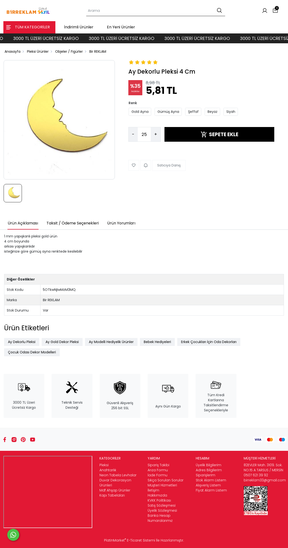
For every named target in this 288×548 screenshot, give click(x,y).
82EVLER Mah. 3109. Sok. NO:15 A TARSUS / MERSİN (263, 467)
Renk (133, 103)
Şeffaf (193, 111)
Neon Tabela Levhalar (118, 475)
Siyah (230, 111)
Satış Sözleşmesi (162, 505)
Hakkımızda (157, 495)
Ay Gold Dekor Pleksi (62, 341)
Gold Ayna (140, 111)
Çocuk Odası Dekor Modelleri (32, 352)
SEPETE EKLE (219, 134)
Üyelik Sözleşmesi (162, 510)
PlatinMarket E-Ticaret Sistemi (129, 540)
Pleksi (104, 465)
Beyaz (212, 111)
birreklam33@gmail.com (265, 480)
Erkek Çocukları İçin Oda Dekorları (208, 341)
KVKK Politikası (159, 500)
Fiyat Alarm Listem (211, 490)
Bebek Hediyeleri (157, 341)
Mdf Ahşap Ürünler (114, 490)
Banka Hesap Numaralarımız (160, 518)
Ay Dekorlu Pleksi (21, 341)
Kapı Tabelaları (112, 495)
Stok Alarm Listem (211, 480)
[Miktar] (144, 134)
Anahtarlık (107, 470)
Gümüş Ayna (168, 111)
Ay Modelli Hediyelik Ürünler (111, 341)
